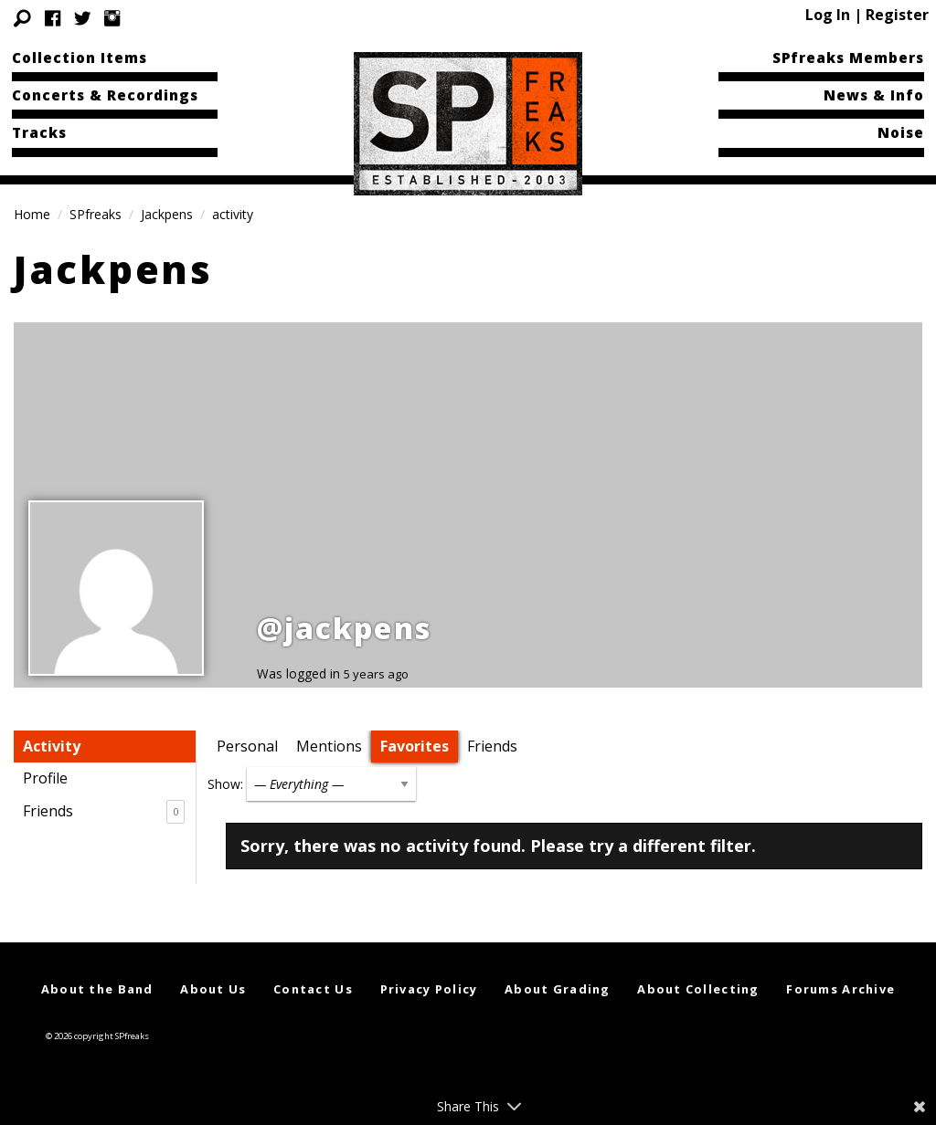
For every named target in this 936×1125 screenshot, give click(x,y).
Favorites (414, 746)
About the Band (97, 989)
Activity (51, 746)
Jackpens (167, 214)
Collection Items (79, 57)
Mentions (329, 746)
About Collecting (698, 989)
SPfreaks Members (848, 57)
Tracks (39, 132)
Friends (104, 812)
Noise (901, 132)
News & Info (874, 95)
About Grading (558, 989)
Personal (247, 746)
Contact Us (313, 989)
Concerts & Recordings (105, 95)
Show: (225, 784)
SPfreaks (95, 214)
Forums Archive (840, 989)
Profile (45, 778)
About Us (213, 989)
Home (32, 214)
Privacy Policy (429, 989)
